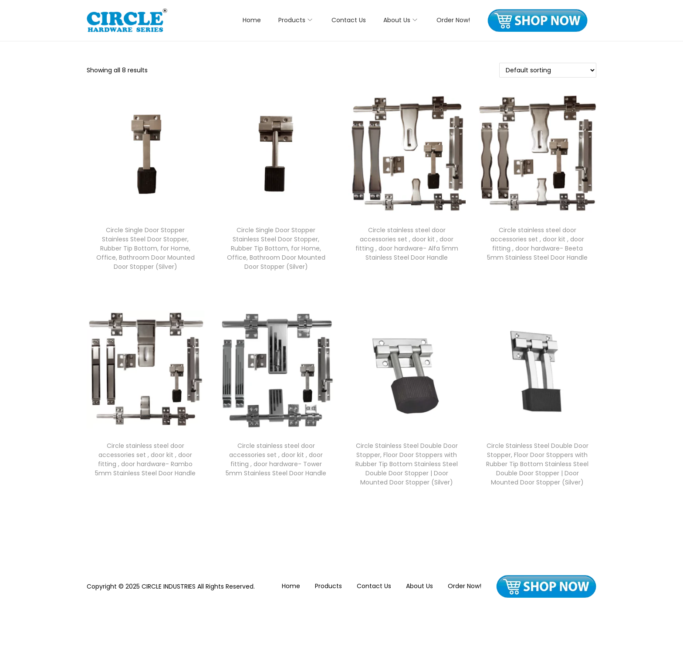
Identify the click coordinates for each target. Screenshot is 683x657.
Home (291, 586)
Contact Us (374, 586)
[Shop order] (548, 70)
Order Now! (464, 586)
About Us (419, 586)
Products (328, 586)
